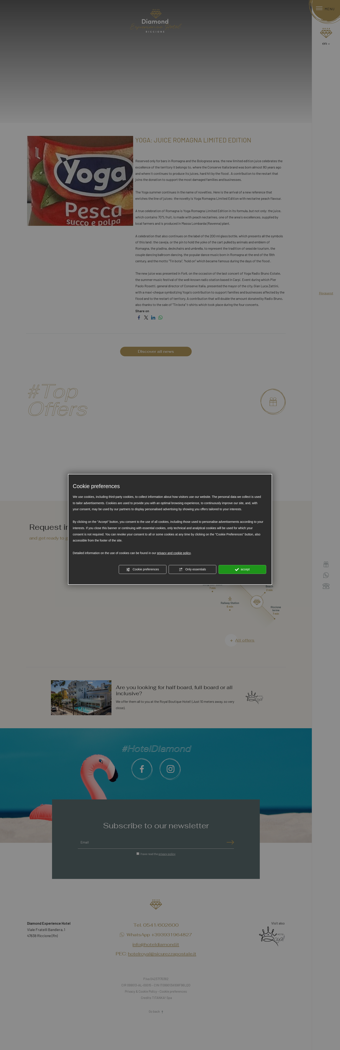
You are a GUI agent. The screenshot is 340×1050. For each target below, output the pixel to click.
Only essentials (192, 569)
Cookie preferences (142, 569)
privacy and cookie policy (174, 553)
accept (242, 569)
